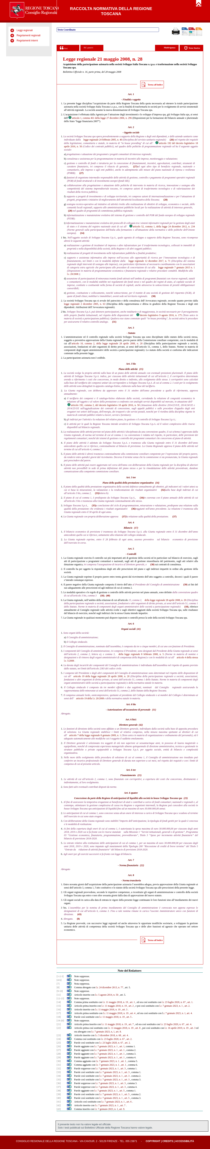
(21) (139, 775)
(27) (135, 166)
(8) (78, 918)
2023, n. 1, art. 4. (184, 1013)
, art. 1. (189, 1002)
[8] (58, 987)
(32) (163, 489)
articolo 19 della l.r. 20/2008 (90, 698)
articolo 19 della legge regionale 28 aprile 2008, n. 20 (101, 676)
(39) (185, 584)
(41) (139, 629)
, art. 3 (124, 1009)
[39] (59, 1094)
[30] (59, 1061)
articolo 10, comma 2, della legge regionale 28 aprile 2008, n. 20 (107, 343)
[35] (59, 1079)
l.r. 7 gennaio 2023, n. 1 (171, 1005)
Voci (63, 48)
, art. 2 (130, 1005)
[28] (59, 1053)
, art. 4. (188, 1024)
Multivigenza (169, 47)
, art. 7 (130, 1024)
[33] (59, 1072)
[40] (59, 1098)
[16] (59, 1009)
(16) (157, 482)
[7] (58, 983)
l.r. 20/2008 (72, 274)
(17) (136, 527)
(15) (141, 369)
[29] (59, 1057)
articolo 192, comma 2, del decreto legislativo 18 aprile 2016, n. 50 (103, 405)
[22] (59, 1028)
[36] (59, 1083)
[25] (59, 1042)
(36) (133, 508)
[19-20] (60, 1020)
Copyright (153, 1141)
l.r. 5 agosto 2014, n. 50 (106, 994)
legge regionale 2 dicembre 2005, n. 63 (84, 304)
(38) (152, 564)
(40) (108, 595)
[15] (59, 1005)
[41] (59, 1101)
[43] (59, 1109)
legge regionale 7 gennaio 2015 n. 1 (176, 267)
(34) (142, 497)
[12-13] (60, 998)
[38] (59, 1090)
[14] (59, 1002)
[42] (59, 1105)
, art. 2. (186, 1005)
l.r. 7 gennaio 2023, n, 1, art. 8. (106, 1031)
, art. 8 (137, 1028)
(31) (114, 321)
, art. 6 (128, 1101)
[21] (59, 1024)
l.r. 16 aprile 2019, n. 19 (176, 1028)
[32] (59, 1068)
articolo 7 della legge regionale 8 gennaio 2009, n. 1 (95, 735)
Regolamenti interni (27, 40)
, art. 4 (132, 1013)
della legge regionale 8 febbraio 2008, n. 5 (141, 654)
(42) (141, 724)
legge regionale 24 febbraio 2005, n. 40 (102, 139)
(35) (94, 505)
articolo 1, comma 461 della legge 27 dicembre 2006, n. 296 (100, 118)
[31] (59, 1064)
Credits (167, 1141)
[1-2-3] (60, 976)
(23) (186, 798)
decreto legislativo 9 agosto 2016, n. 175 (159, 315)
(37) (124, 516)
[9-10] (60, 991)
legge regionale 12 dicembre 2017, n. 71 (149, 260)
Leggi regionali (25, 30)
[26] (59, 1046)
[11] (59, 994)
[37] (59, 1087)
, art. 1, (121, 1046)
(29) (70, 210)
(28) (165, 199)
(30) (154, 296)
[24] (59, 1039)
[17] (59, 1013)
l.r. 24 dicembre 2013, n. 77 (109, 987)
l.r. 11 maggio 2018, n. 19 (115, 1002)
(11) (154, 709)
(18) (102, 595)
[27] (59, 1050)
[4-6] (59, 980)
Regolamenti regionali (28, 35)
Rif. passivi (88, 47)
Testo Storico (192, 48)
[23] (59, 1035)
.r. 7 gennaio (169, 1013)
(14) (82, 233)
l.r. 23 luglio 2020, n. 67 (174, 1002)
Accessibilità (184, 1141)
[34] (59, 1075)
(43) (79, 914)
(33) (97, 493)
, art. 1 (132, 1002)
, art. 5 (128, 1016)
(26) (172, 139)
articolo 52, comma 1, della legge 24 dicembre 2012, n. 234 (162, 226)
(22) (142, 865)
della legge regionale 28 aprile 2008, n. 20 (165, 600)
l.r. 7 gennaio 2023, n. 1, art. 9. (110, 1109)
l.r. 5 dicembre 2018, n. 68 (108, 1035)
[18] (59, 1016)
